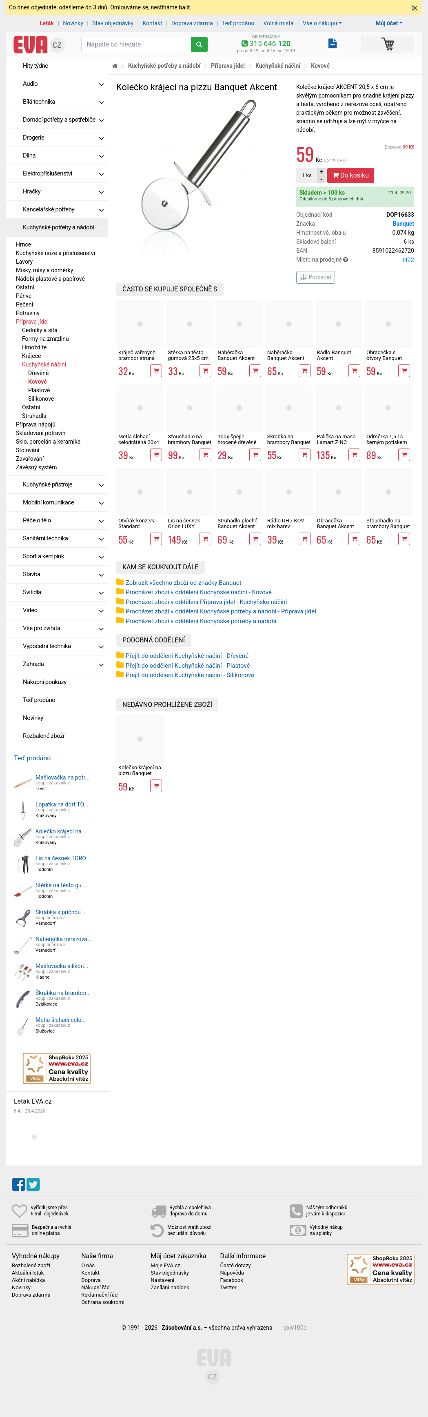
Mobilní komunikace (63, 502)
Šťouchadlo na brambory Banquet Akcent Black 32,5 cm (388, 529)
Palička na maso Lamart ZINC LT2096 (336, 442)
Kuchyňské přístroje (63, 484)
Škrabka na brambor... (63, 993)
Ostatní (25, 287)
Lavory (24, 261)
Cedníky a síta (40, 330)
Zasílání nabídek (170, 1287)
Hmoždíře (34, 347)
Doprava (399, 147)
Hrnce (23, 244)
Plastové (39, 390)
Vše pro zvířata (63, 628)
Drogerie (63, 137)
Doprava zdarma (192, 23)
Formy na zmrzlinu (45, 338)
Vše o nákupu (320, 23)
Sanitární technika (63, 538)
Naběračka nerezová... (63, 939)
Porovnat (315, 277)
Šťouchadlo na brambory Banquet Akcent (190, 442)
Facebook (231, 1280)
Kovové (37, 381)
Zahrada (63, 664)
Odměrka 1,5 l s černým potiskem (386, 439)
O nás (88, 1265)
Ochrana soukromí (102, 1302)
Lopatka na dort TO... (62, 804)
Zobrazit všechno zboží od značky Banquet (184, 582)
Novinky (73, 23)
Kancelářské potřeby (63, 209)
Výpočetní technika (63, 646)
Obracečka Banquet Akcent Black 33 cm (335, 526)
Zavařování (30, 458)
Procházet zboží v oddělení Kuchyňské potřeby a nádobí (201, 621)
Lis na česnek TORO (60, 858)
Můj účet (387, 23)
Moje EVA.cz (165, 1265)
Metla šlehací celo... (60, 1020)
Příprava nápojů (35, 424)
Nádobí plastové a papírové (50, 278)
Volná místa (279, 23)
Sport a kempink (63, 556)
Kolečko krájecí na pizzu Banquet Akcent (139, 773)
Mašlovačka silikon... (61, 966)
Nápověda (232, 1273)
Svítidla (63, 592)
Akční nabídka (28, 1280)
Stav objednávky (112, 23)
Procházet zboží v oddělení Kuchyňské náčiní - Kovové (199, 592)
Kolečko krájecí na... (60, 831)
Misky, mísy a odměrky (44, 270)
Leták (47, 23)
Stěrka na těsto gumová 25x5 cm (188, 355)
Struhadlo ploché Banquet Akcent (237, 523)
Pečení (24, 304)
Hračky (63, 191)
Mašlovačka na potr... (62, 777)
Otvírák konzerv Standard (136, 523)
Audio (63, 84)
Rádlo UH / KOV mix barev (285, 523)
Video (63, 610)
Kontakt (152, 23)
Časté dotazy (235, 1265)
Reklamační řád (99, 1295)
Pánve (23, 296)
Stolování (28, 450)
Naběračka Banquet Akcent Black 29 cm (236, 358)
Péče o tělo (63, 520)
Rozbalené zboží (43, 736)
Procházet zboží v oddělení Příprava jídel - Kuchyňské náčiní (206, 602)
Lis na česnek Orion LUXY (184, 523)
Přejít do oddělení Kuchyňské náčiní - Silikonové (190, 675)
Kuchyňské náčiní (44, 364)
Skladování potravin (41, 433)
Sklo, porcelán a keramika (48, 441)
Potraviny (28, 313)
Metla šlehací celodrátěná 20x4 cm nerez (138, 442)
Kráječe (31, 356)
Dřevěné (38, 373)
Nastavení (162, 1280)
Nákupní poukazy (45, 682)
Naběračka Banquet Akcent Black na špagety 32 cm (287, 361)
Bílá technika (63, 102)
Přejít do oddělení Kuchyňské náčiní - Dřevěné (187, 656)
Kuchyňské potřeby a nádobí (63, 227)
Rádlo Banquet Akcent (334, 355)
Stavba (63, 574)
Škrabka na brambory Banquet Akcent (289, 442)
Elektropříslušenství (63, 173)
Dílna (63, 155)
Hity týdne (35, 65)
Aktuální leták (28, 1273)
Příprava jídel (32, 321)
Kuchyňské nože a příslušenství (55, 253)
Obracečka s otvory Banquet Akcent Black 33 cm (385, 361)
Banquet (403, 223)
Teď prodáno (238, 23)
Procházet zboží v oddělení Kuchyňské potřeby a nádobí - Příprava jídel (221, 611)
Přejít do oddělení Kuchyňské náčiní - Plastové (188, 665)
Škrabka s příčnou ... (61, 912)
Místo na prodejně (355, 259)
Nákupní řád (95, 1287)
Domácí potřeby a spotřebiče (63, 119)
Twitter (228, 1287)
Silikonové (41, 398)
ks (307, 175)
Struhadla (34, 416)
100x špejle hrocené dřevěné (236, 439)
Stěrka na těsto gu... (60, 885)
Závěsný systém (36, 467)
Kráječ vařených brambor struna (136, 355)
